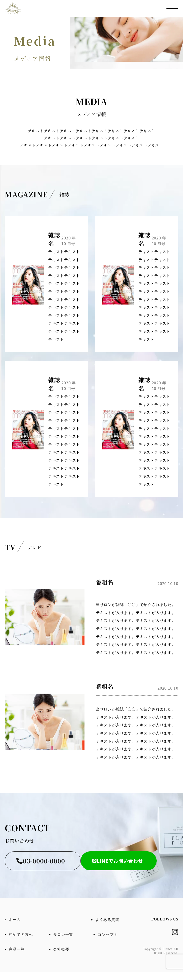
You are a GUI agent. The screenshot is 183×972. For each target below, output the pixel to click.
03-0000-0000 (40, 860)
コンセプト (107, 935)
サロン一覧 (63, 935)
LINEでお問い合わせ (117, 860)
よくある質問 (107, 920)
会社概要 (61, 949)
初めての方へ (21, 935)
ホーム (15, 920)
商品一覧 (17, 949)
